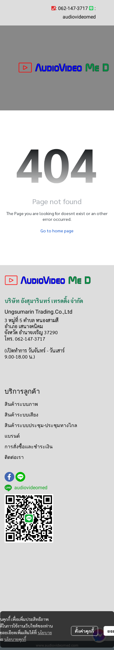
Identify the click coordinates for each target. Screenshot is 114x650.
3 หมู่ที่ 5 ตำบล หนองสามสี (31, 320)
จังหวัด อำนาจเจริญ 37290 (31, 332)
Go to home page (57, 230)
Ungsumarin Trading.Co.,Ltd (38, 311)
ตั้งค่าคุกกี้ (84, 631)
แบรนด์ (12, 436)
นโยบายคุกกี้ (15, 639)
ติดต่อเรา (14, 457)
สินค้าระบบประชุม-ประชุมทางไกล (41, 425)
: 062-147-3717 (72, 8)
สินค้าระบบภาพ (21, 404)
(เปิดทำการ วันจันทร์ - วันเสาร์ (35, 350)
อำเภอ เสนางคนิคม (24, 326)
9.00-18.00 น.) (20, 356)
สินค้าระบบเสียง (21, 415)
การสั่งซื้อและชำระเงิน (29, 447)
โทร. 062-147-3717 (25, 338)
